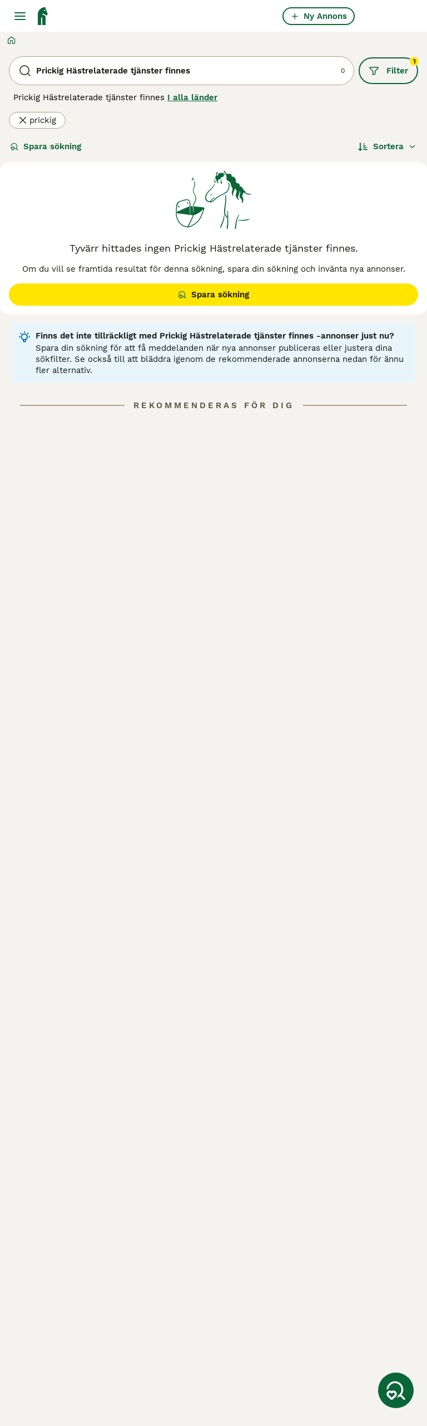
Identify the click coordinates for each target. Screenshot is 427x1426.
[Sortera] (387, 146)
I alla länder (192, 97)
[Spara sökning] (396, 1390)
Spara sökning (45, 146)
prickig (37, 120)
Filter (393, 66)
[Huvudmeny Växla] (20, 16)
